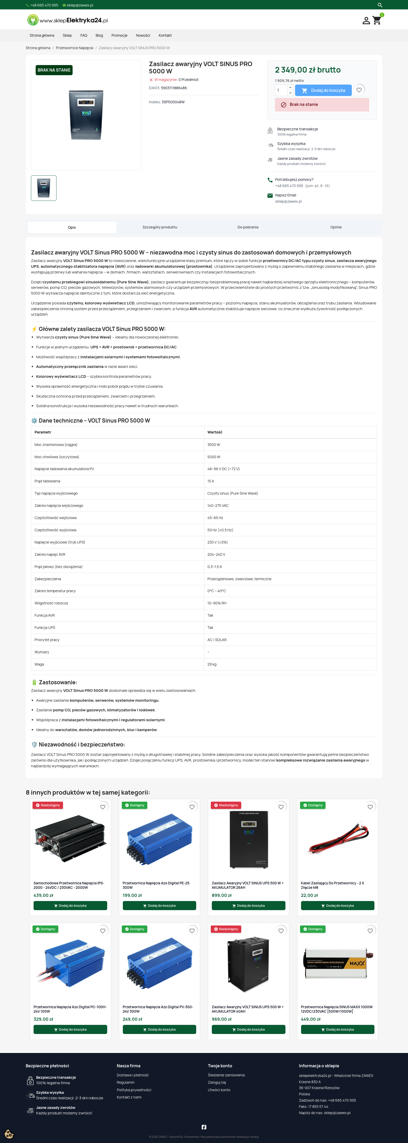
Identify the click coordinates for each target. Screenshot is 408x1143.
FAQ (83, 35)
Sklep (67, 35)
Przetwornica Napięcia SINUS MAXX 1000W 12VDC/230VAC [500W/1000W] (337, 1009)
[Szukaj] (379, 4)
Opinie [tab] (336, 227)
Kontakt (165, 35)
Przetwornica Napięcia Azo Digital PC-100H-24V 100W (70, 1009)
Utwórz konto (219, 1089)
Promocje (120, 35)
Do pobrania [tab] (248, 227)
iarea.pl (254, 1137)
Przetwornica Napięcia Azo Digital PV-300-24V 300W (158, 1009)
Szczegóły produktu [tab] (160, 227)
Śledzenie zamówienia (226, 1074)
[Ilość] (281, 90)
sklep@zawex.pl (288, 201)
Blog (99, 35)
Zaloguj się (217, 1082)
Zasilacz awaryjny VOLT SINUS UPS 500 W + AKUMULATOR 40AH (248, 1009)
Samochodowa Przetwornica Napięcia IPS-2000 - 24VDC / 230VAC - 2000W (69, 885)
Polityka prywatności (134, 1089)
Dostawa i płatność (133, 1074)
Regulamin (126, 1082)
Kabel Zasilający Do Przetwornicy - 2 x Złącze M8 (332, 885)
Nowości (143, 35)
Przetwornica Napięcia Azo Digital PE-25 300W (156, 885)
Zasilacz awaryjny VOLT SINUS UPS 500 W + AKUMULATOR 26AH (248, 885)
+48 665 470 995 (302, 185)
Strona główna (42, 35)
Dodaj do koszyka (323, 90)
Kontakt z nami (129, 1097)
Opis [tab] (72, 227)
